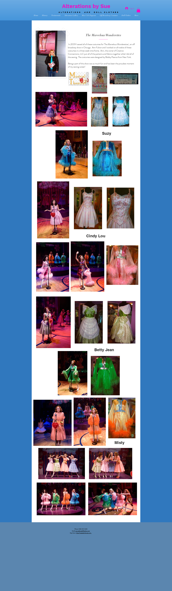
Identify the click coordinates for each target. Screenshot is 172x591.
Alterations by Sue (86, 6)
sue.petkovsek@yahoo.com (82, 531)
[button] (138, 10)
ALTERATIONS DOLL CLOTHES (89, 12)
